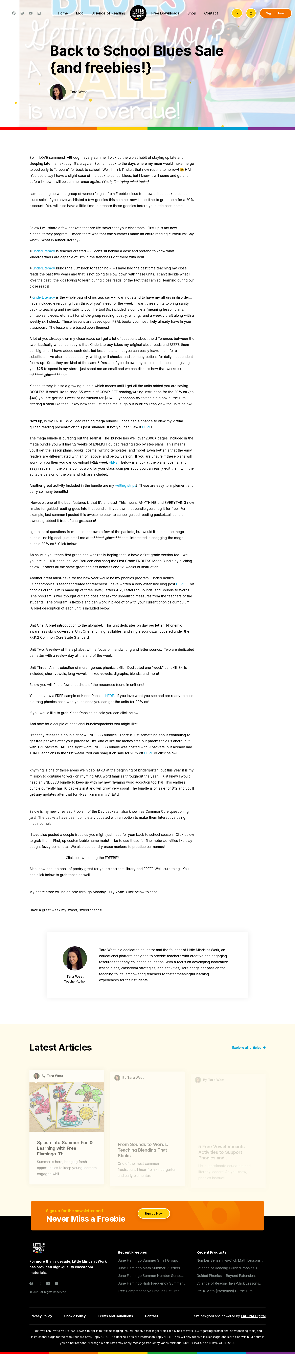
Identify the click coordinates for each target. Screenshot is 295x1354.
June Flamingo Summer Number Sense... (151, 1276)
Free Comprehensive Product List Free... (150, 1291)
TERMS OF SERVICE (221, 1343)
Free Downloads (165, 13)
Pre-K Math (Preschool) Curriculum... (226, 1291)
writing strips (125, 486)
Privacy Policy (40, 1316)
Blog (80, 13)
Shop (191, 13)
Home (63, 13)
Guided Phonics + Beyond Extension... (227, 1276)
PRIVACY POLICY (193, 1343)
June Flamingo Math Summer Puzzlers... (150, 1268)
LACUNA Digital (253, 1316)
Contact (211, 13)
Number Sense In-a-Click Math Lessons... (230, 1260)
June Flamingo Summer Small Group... (148, 1260)
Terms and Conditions (115, 1316)
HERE (146, 427)
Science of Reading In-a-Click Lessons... (229, 1283)
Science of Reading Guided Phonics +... (228, 1268)
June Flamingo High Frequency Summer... (151, 1283)
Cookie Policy (75, 1316)
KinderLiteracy (43, 251)
